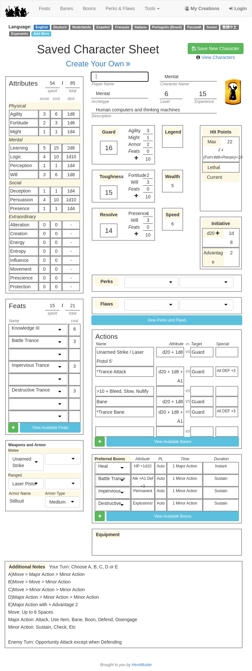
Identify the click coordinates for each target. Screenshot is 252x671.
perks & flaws (119, 8)
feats (44, 8)
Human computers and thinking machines (138, 109)
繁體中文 (229, 27)
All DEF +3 (226, 370)
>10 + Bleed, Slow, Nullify (123, 391)
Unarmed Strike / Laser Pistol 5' (120, 357)
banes (66, 8)
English (42, 27)
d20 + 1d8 (173, 352)
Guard (198, 352)
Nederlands (81, 27)
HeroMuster (142, 665)
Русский (194, 27)
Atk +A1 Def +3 (142, 481)
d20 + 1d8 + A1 (170, 376)
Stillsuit (16, 501)
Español (103, 27)
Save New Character (215, 48)
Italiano (141, 27)
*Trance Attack (111, 371)
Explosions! (143, 503)
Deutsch (60, 27)
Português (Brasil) (167, 27)
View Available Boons (172, 516)
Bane (102, 401)
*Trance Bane (110, 412)
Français (122, 27)
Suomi (212, 27)
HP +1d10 (142, 466)
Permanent (142, 491)
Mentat (172, 76)
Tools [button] (152, 8)
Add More (41, 34)
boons (89, 8)
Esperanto (19, 34)
